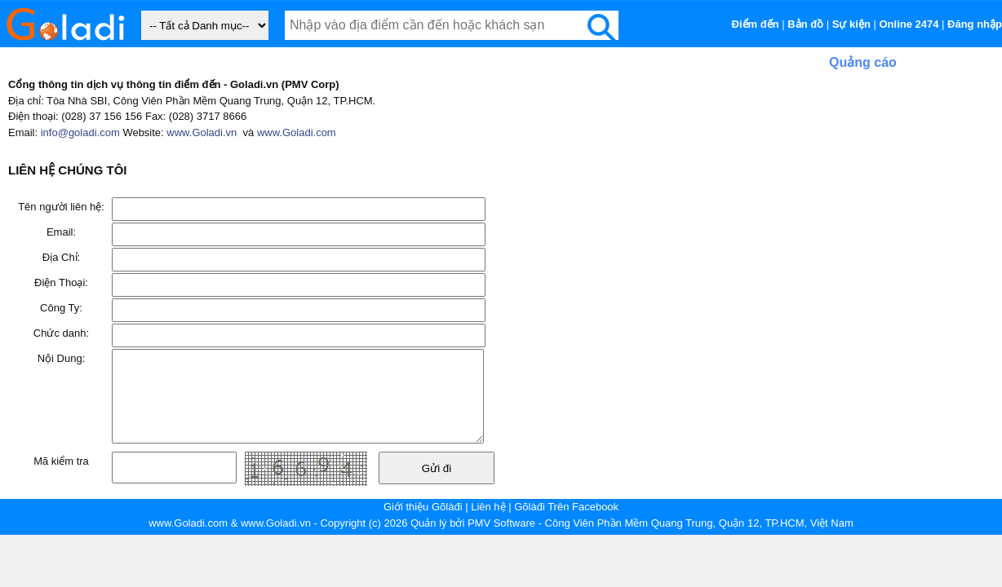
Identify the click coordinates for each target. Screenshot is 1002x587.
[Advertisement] (860, 174)
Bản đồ (805, 24)
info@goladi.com (80, 132)
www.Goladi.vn (201, 132)
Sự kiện (851, 24)
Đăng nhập (974, 24)
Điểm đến (755, 24)
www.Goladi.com (296, 132)
